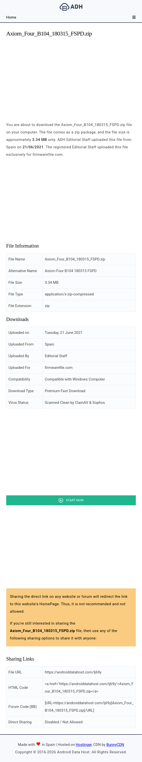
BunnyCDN (115, 744)
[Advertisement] (71, 76)
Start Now (74, 500)
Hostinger (84, 744)
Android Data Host (71, 7)
